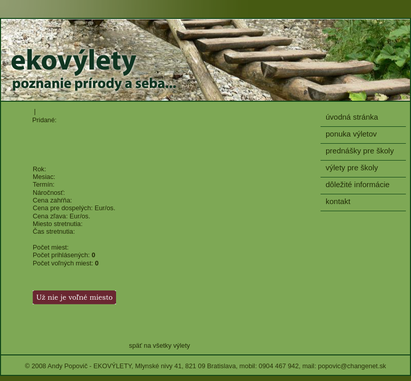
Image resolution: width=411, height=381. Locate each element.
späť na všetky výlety (159, 345)
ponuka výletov (351, 133)
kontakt (338, 201)
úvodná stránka (352, 117)
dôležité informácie (358, 184)
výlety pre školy (352, 167)
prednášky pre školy (360, 150)
